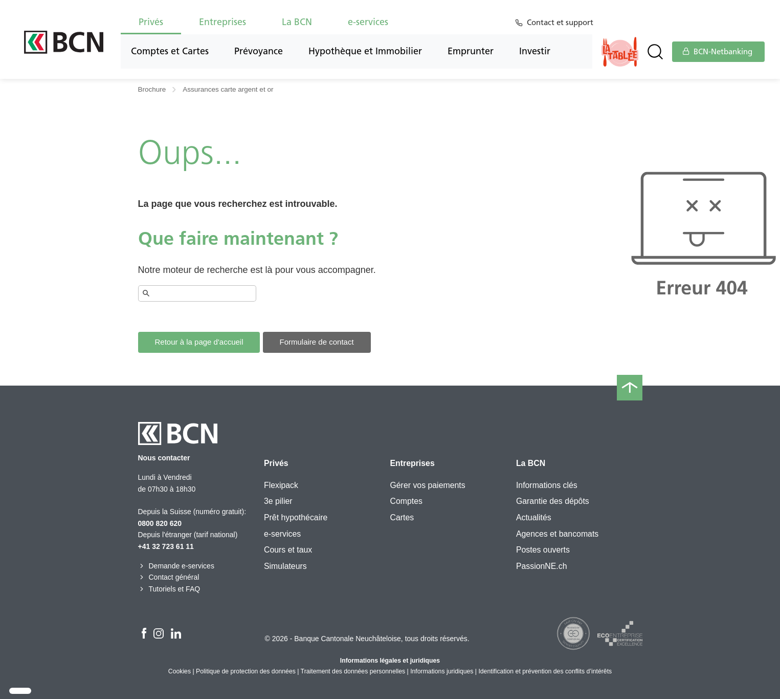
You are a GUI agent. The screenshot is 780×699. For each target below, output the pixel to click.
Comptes (406, 501)
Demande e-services (176, 566)
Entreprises (222, 22)
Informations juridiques (441, 671)
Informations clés (546, 485)
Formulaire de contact (317, 341)
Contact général (168, 577)
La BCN (297, 22)
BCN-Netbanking (717, 51)
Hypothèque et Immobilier (365, 51)
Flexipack (281, 485)
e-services (368, 22)
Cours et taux (288, 549)
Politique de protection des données (246, 671)
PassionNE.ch (541, 566)
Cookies (179, 671)
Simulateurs (285, 566)
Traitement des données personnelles (353, 671)
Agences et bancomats (557, 533)
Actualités (533, 517)
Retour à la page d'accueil (199, 341)
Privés (151, 22)
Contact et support (562, 22)
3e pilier (278, 501)
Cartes (402, 517)
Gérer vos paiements (427, 485)
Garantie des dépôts (552, 501)
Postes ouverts (543, 549)
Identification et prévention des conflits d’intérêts (545, 671)
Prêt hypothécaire (295, 517)
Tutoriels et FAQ (169, 589)
